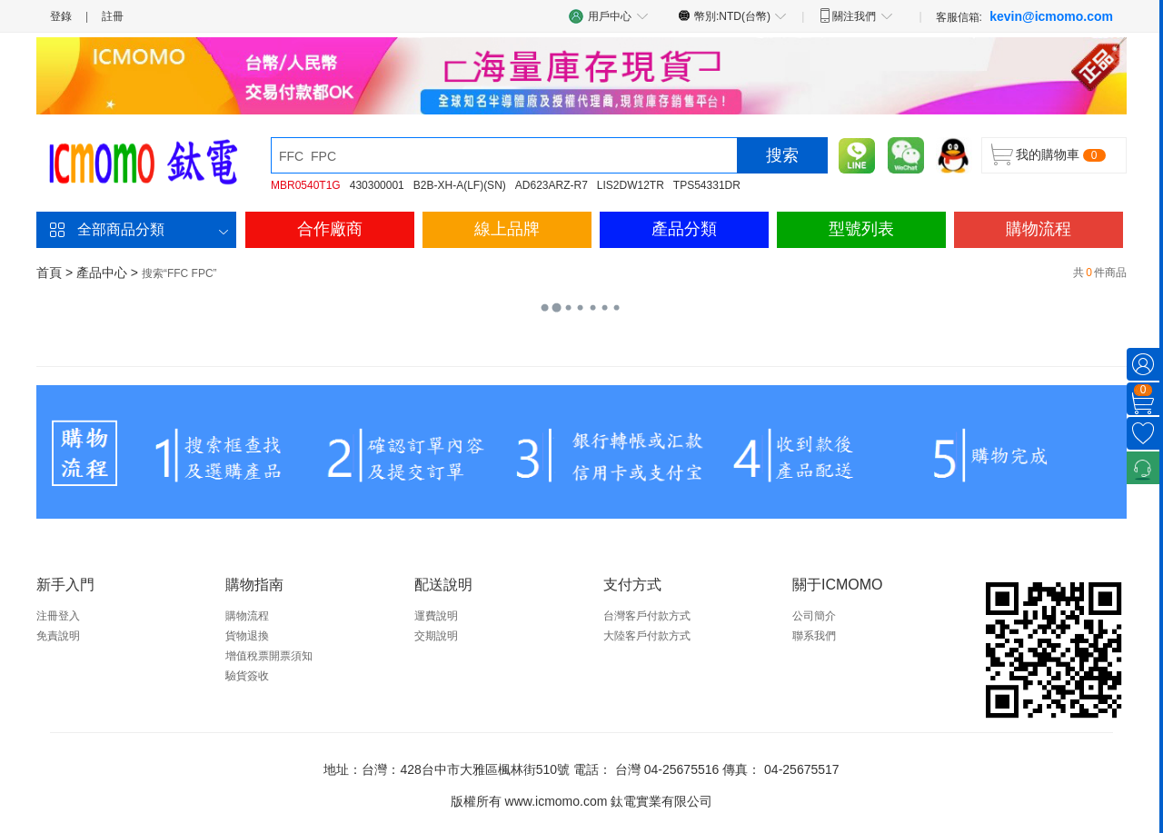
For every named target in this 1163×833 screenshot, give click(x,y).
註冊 (113, 16)
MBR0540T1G (306, 185)
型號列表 (861, 229)
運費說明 (436, 616)
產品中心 (101, 272)
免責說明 (58, 636)
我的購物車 (1047, 154)
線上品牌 (507, 229)
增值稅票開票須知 (269, 656)
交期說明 (436, 636)
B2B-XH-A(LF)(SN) (459, 185)
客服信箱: (1024, 16)
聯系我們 (814, 636)
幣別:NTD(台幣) (733, 15)
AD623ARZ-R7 (551, 185)
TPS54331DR (707, 185)
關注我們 (855, 15)
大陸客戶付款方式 (647, 636)
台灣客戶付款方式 (647, 616)
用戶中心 (609, 16)
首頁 (49, 272)
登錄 (61, 16)
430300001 (377, 185)
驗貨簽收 (247, 675)
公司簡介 (814, 616)
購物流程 (1038, 229)
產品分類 (684, 229)
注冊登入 (58, 616)
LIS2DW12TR (630, 185)
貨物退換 (247, 636)
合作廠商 (330, 229)
